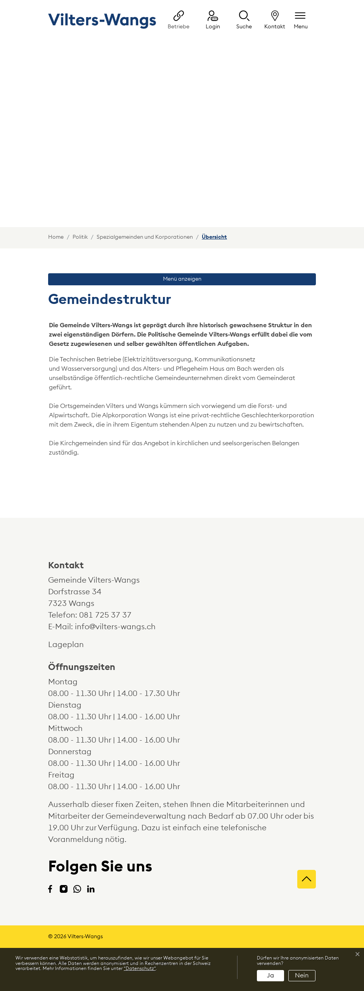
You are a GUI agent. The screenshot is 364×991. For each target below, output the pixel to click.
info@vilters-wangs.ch (115, 627)
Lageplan (73, 645)
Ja (270, 975)
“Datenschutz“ (140, 968)
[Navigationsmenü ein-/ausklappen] (301, 21)
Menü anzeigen (182, 279)
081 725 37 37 (105, 615)
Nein (302, 975)
